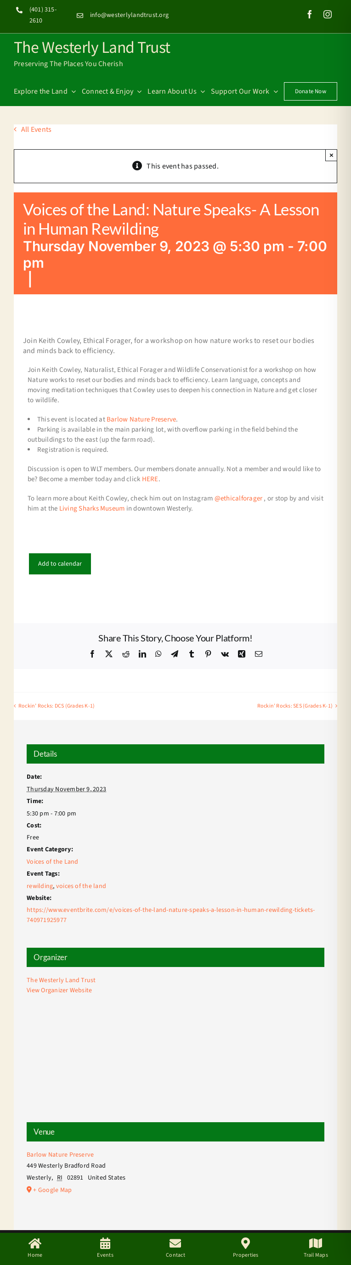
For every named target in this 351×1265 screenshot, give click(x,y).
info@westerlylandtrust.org (129, 15)
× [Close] (331, 155)
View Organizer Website (59, 990)
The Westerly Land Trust (92, 46)
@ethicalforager (239, 498)
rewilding (40, 886)
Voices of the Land (52, 861)
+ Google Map (52, 1190)
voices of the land (81, 886)
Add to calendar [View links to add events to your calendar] (60, 563)
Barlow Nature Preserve (141, 419)
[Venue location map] (175, 1063)
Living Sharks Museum (91, 508)
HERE (150, 479)
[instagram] (327, 14)
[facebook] (310, 14)
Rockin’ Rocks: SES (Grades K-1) (295, 706)
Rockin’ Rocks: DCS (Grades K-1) (56, 706)
